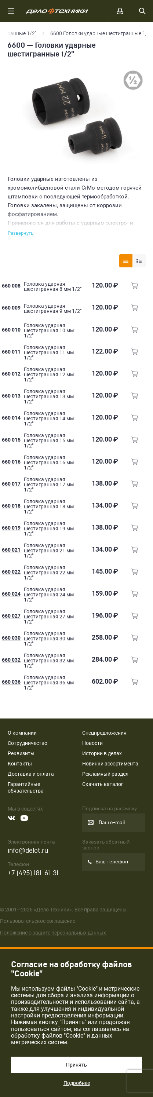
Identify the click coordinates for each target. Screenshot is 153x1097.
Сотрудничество (27, 743)
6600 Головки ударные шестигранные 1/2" (101, 33)
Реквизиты (21, 753)
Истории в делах (102, 753)
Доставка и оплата (31, 774)
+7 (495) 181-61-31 (33, 873)
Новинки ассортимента (110, 764)
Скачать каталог (102, 784)
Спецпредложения (104, 733)
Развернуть (20, 233)
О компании (22, 733)
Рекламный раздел (105, 774)
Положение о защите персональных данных (53, 933)
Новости (92, 743)
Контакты (20, 764)
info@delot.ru (28, 851)
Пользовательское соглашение (37, 921)
